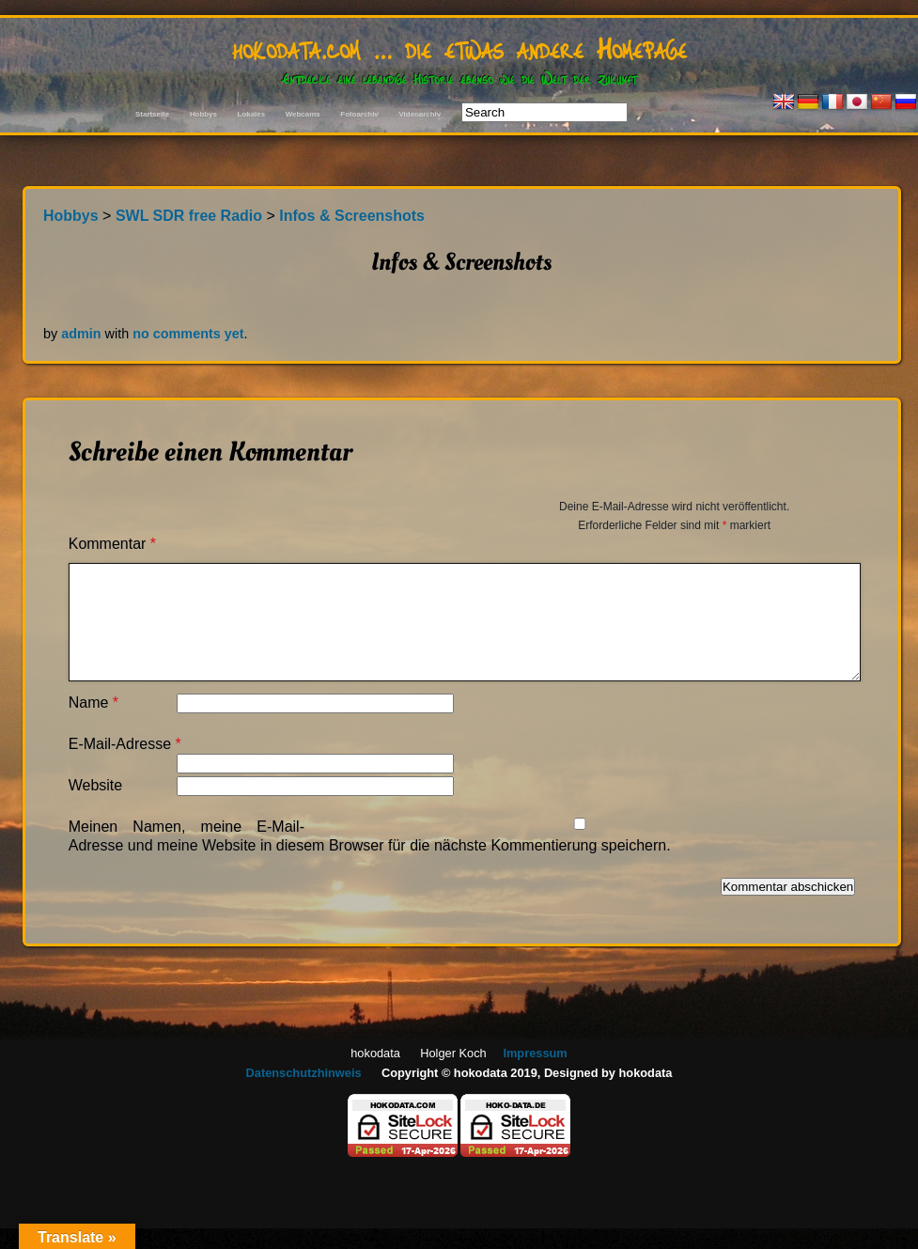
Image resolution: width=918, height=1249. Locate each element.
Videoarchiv (419, 114)
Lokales (251, 114)
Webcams (303, 114)
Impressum (535, 1053)
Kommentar (112, 544)
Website (96, 785)
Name (93, 702)
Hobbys (203, 114)
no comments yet (187, 333)
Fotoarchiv (359, 114)
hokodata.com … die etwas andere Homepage (459, 47)
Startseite (152, 114)
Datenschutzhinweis (304, 1073)
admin (81, 333)
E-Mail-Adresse (125, 744)
